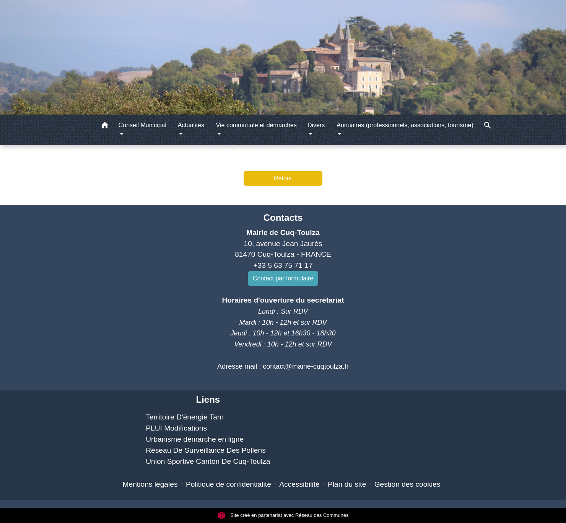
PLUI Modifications (176, 428)
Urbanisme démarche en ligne (195, 439)
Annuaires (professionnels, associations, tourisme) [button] (405, 125)
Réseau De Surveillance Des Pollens (206, 450)
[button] (104, 127)
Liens (208, 399)
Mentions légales (150, 484)
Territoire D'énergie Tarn (185, 417)
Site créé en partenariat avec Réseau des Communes (283, 515)
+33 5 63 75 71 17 (282, 265)
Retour (283, 178)
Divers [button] (316, 125)
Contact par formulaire (283, 278)
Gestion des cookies (407, 484)
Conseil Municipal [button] (142, 125)
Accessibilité (299, 484)
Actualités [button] (191, 125)
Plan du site (347, 484)
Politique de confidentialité (228, 484)
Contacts (283, 217)
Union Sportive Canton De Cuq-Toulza (208, 461)
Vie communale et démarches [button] (256, 125)
